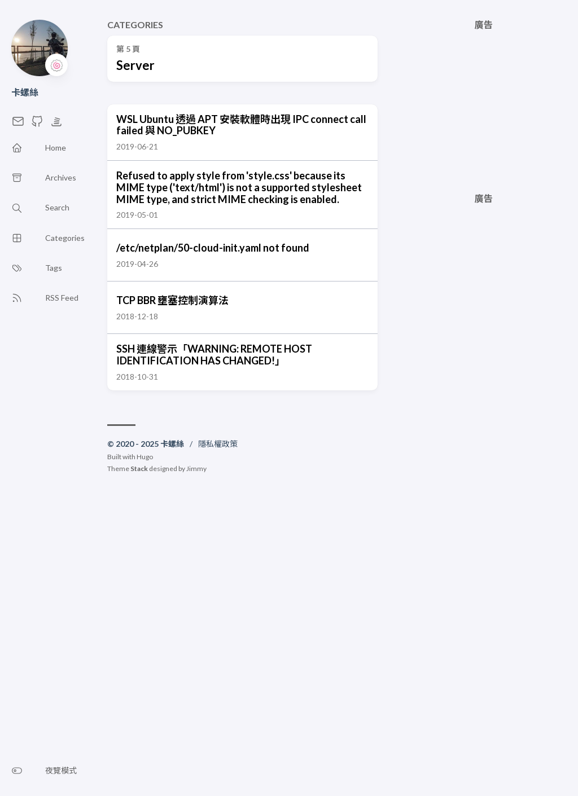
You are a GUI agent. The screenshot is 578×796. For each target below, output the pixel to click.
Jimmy (196, 468)
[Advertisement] (483, 100)
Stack (139, 468)
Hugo (145, 456)
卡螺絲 (24, 92)
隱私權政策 (218, 443)
